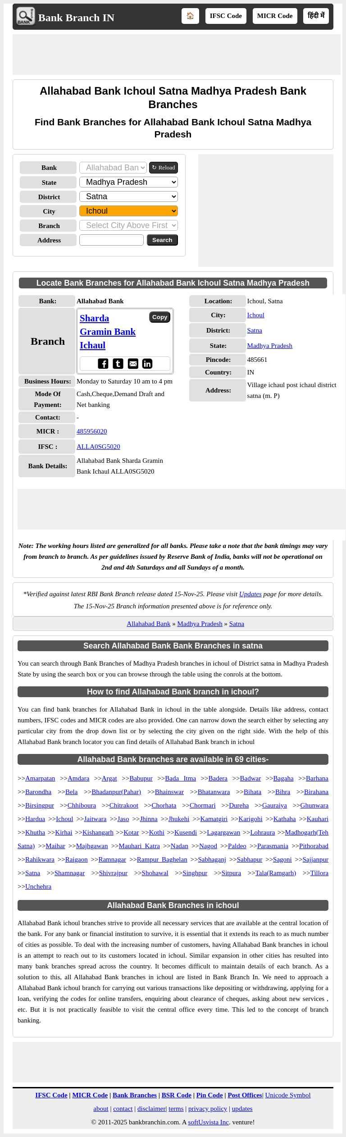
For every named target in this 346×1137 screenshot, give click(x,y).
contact (122, 1108)
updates (242, 1108)
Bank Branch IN (76, 17)
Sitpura (231, 873)
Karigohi (250, 818)
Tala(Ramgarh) (275, 873)
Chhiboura (82, 805)
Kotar (131, 832)
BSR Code (176, 1095)
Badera (218, 778)
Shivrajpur (113, 873)
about (100, 1108)
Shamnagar (70, 873)
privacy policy (207, 1108)
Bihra (282, 791)
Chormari (203, 805)
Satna (254, 330)
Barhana (317, 778)
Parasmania (272, 845)
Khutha (35, 832)
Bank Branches (135, 1095)
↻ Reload (163, 167)
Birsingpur (39, 805)
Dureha (239, 805)
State (49, 182)
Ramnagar (112, 859)
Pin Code (209, 1095)
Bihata (252, 791)
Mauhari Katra (139, 845)
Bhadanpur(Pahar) (116, 791)
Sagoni (282, 859)
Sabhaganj (212, 859)
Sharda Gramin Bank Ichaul (108, 332)
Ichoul (255, 315)
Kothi (156, 832)
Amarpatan (40, 778)
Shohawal (155, 873)
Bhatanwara (214, 791)
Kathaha (284, 818)
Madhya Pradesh (269, 345)
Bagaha (283, 778)
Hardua (35, 818)
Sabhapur (250, 859)
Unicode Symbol (287, 1095)
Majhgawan (92, 845)
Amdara (78, 778)
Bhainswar (169, 791)
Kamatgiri (214, 818)
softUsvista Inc (208, 1122)
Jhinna (148, 818)
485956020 (92, 431)
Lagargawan (223, 832)
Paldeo (237, 845)
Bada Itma (180, 778)
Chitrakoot (123, 805)
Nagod (208, 845)
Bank (49, 167)
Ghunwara (314, 805)
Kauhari (317, 818)
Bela (71, 791)
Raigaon (76, 859)
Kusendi (185, 832)
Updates (250, 594)
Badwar (250, 778)
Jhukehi (179, 818)
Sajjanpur (316, 859)
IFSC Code (226, 15)
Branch (49, 225)
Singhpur (194, 873)
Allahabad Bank (148, 623)
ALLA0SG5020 (98, 446)
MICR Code (275, 15)
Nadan (179, 845)
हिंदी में (316, 15)
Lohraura (262, 832)
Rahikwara (40, 859)
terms (175, 1108)
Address (49, 240)
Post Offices (245, 1095)
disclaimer (151, 1108)
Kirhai (63, 832)
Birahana (316, 791)
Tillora (319, 873)
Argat (109, 778)
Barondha (38, 791)
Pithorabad (313, 845)
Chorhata (163, 805)
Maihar (55, 845)
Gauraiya (274, 805)
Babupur (141, 778)
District (49, 197)
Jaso (123, 818)
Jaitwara (95, 818)
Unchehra (38, 886)
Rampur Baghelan (162, 859)
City (49, 211)
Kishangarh (98, 832)
